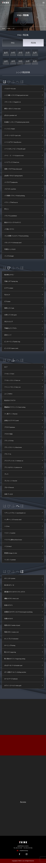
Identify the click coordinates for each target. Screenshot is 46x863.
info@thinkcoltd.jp (24, 850)
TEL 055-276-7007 (18, 848)
